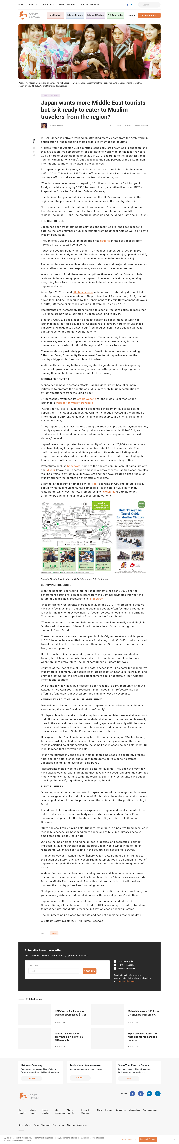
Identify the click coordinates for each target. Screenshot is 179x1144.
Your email (33, 965)
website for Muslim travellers (74, 402)
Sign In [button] (132, 15)
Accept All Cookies (147, 1139)
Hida (94, 483)
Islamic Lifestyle (95, 15)
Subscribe (89, 971)
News (20, 5)
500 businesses (83, 292)
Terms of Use (58, 1125)
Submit (80, 1078)
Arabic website (86, 398)
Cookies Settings (129, 1139)
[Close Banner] (175, 1139)
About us (71, 1125)
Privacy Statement (42, 1125)
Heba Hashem (57, 125)
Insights (33, 5)
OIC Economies (115, 15)
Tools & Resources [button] (90, 5)
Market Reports (67, 5)
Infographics (134, 1110)
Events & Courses (85, 1111)
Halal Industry (56, 15)
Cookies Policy (24, 1125)
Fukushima (109, 491)
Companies (48, 5)
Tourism (54, 933)
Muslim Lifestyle (125, 968)
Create (31, 1079)
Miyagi (50, 470)
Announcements (150, 1110)
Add (129, 1079)
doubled (105, 240)
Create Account (149, 15)
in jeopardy (96, 598)
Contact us (82, 1125)
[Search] (152, 5)
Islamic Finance (75, 15)
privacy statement (127, 981)
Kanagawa (74, 466)
